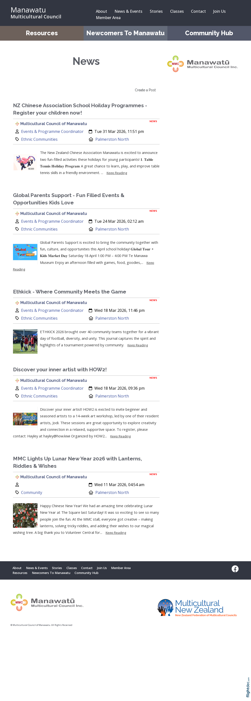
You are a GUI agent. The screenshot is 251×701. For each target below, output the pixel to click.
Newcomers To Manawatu (125, 33)
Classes (177, 11)
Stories (156, 11)
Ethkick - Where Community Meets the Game (69, 292)
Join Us (219, 11)
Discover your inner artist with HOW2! (60, 369)
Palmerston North (112, 139)
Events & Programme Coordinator (52, 131)
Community (31, 492)
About (101, 11)
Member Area (108, 17)
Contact (198, 11)
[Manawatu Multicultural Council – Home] (47, 12)
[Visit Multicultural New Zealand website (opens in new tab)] (197, 608)
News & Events (128, 11)
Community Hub (209, 33)
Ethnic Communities (39, 139)
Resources (42, 33)
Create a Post (145, 90)
